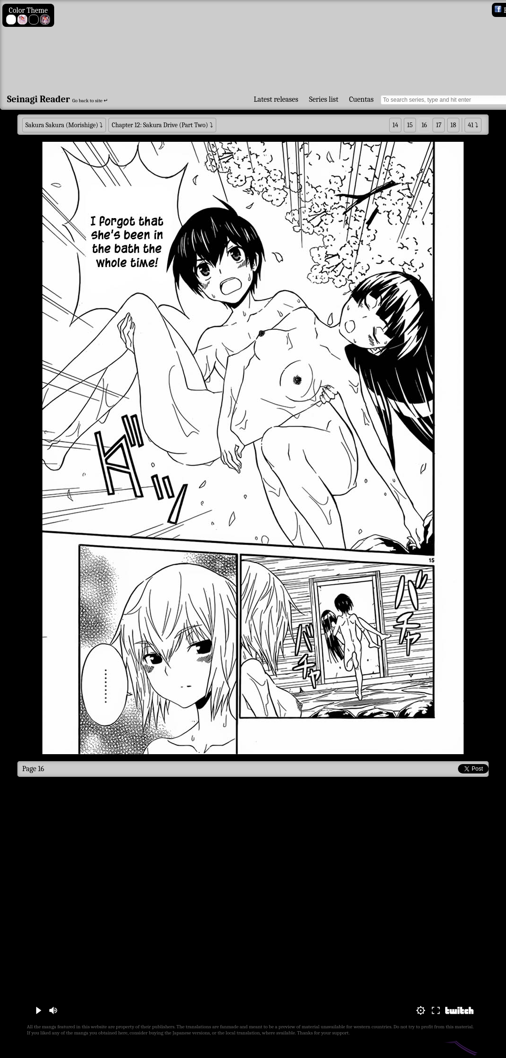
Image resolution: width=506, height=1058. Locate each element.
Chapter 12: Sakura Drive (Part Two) (160, 125)
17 (438, 125)
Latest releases (276, 99)
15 (410, 125)
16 (424, 125)
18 (453, 125)
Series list (323, 99)
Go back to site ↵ (90, 101)
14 (395, 125)
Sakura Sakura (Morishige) (61, 125)
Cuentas (361, 99)
